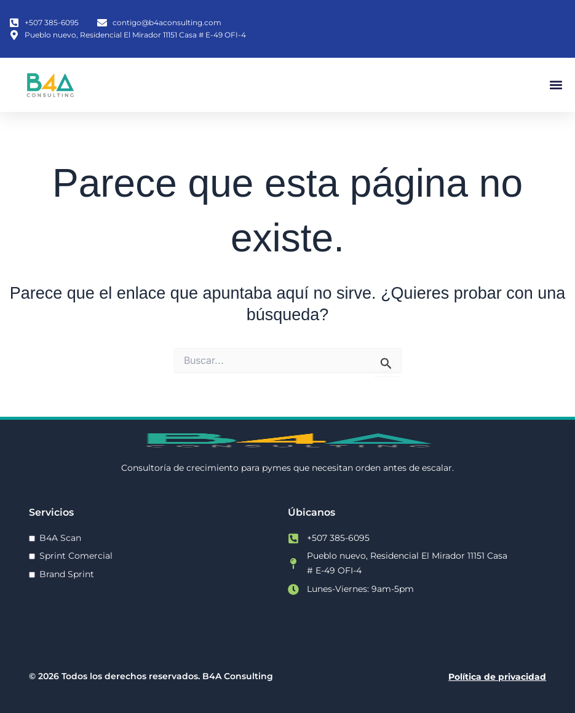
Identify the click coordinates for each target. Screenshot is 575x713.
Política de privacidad (497, 676)
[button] (555, 84)
